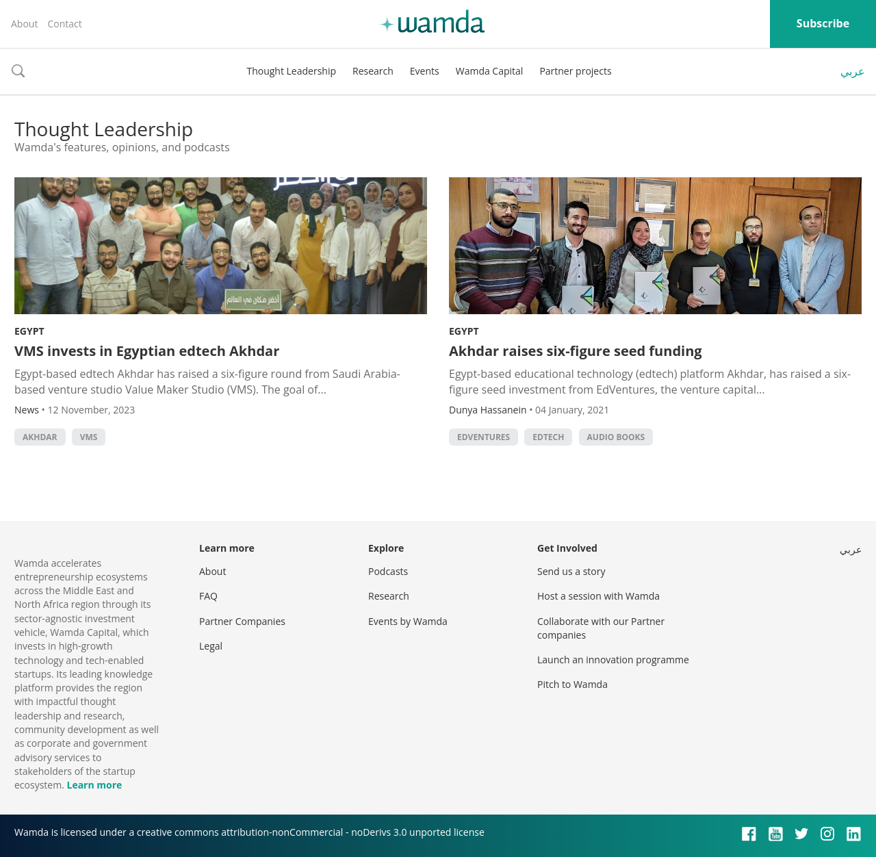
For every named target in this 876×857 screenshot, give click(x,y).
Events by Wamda (408, 621)
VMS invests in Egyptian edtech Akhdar (146, 351)
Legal (210, 645)
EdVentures (483, 437)
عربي (852, 71)
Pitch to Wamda (572, 684)
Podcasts (388, 571)
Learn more (94, 784)
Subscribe (823, 23)
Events (424, 70)
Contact (64, 23)
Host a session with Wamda (598, 595)
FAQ (208, 595)
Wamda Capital (490, 70)
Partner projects (575, 70)
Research (373, 70)
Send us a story (571, 571)
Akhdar (40, 437)
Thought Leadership (291, 70)
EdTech (548, 437)
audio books (616, 437)
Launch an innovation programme (613, 659)
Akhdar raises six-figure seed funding (575, 351)
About (24, 23)
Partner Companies (242, 621)
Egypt (29, 330)
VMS (89, 437)
